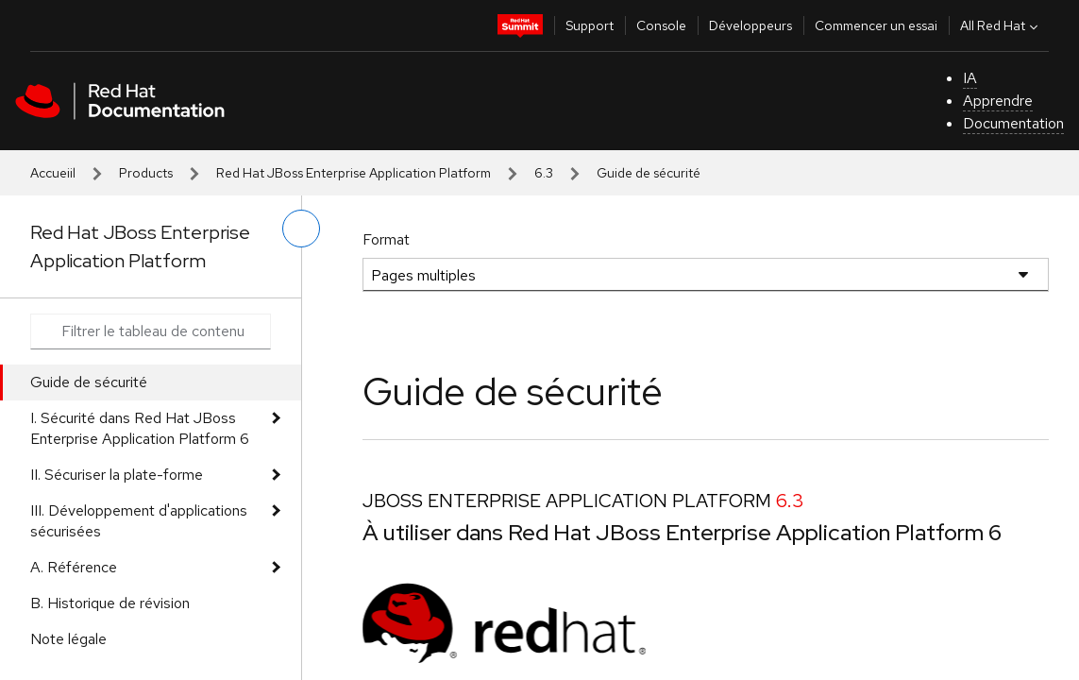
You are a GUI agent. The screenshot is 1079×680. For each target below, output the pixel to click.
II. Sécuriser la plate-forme (116, 474)
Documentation (1013, 123)
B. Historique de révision (110, 603)
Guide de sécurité (88, 382)
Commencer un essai (876, 25)
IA (970, 78)
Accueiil (53, 172)
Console (661, 25)
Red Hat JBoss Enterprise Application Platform (353, 172)
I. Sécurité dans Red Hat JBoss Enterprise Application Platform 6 (139, 428)
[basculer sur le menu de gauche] (301, 228)
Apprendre (998, 100)
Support (589, 25)
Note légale (68, 639)
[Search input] (150, 331)
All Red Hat (1001, 25)
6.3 (543, 172)
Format (386, 239)
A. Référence (73, 567)
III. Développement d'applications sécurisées (138, 521)
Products (146, 172)
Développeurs (750, 25)
